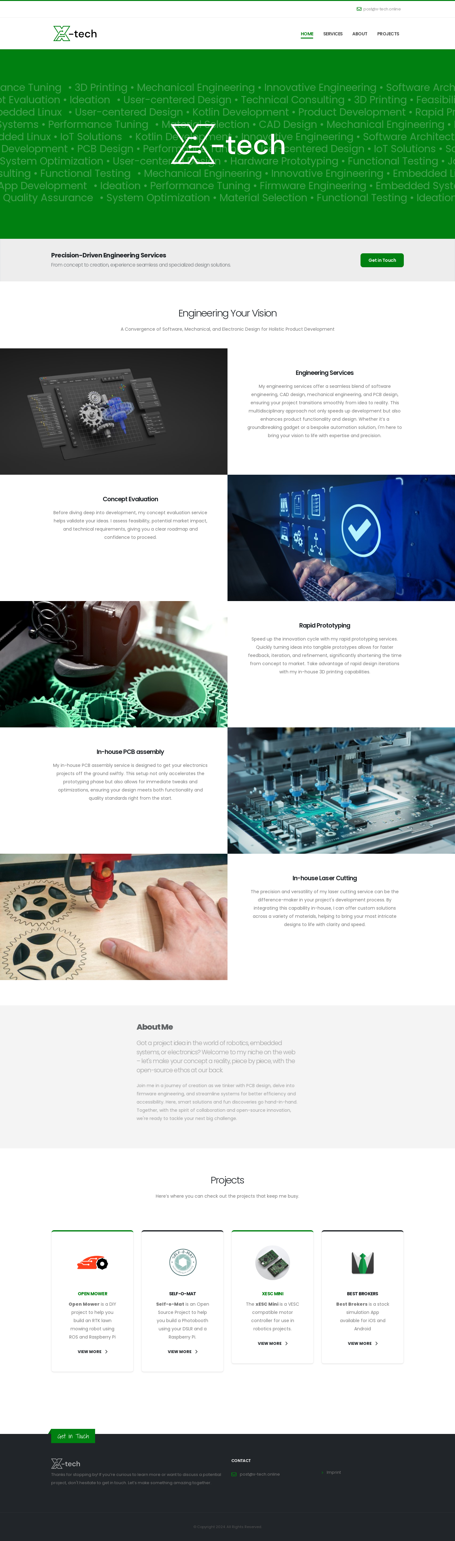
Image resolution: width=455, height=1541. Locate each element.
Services (333, 34)
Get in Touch (382, 260)
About (359, 34)
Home (307, 34)
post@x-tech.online (379, 9)
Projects (388, 34)
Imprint (334, 1472)
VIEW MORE (92, 1351)
